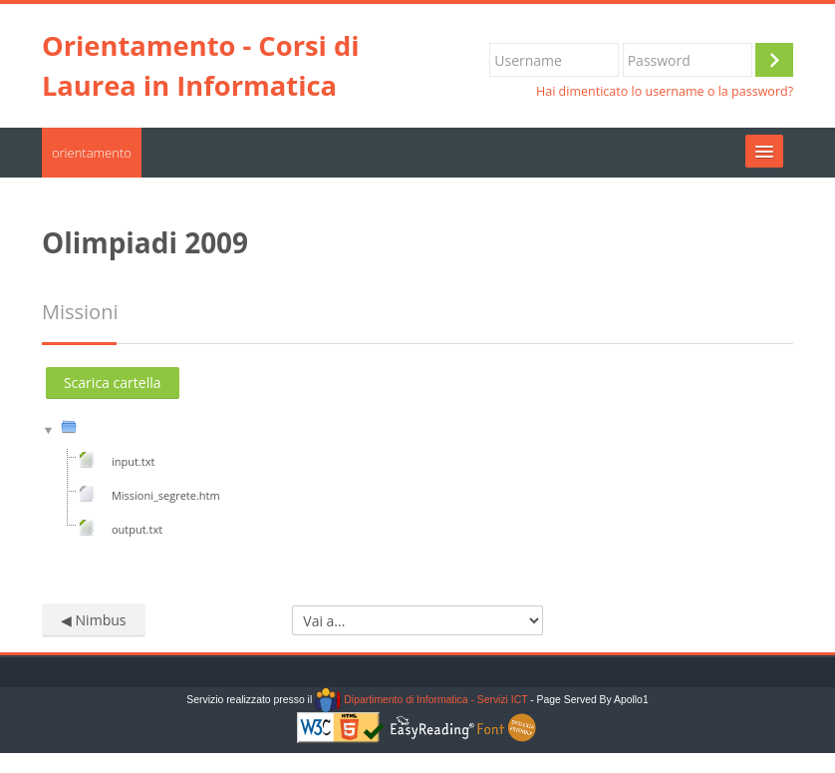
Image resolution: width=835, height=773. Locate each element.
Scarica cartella (112, 382)
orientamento (92, 153)
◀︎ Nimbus (94, 619)
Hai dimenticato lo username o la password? (664, 91)
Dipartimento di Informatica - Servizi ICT (421, 699)
